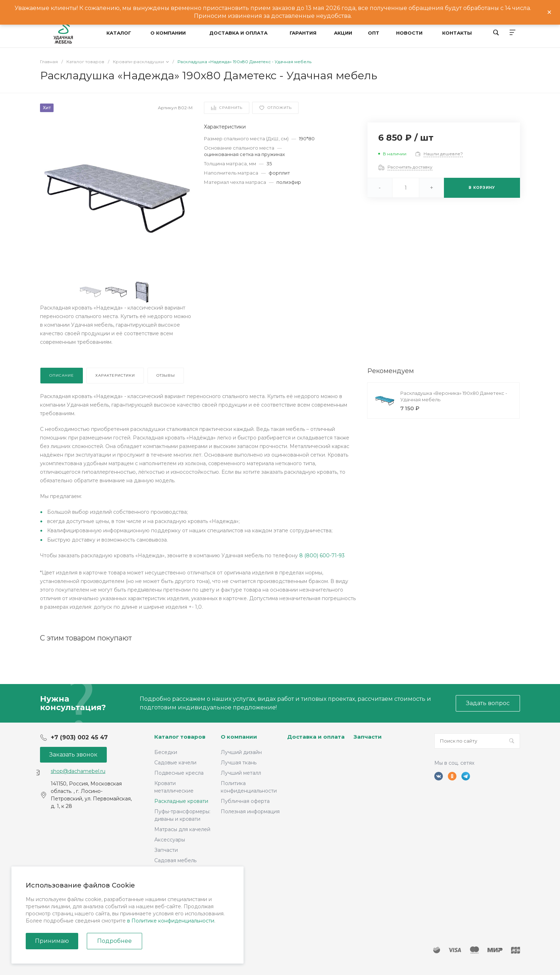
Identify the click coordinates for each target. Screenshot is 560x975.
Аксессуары (169, 839)
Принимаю (52, 941)
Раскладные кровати (181, 801)
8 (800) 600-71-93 (322, 555)
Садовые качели (175, 762)
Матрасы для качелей (182, 829)
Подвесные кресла (179, 773)
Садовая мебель (175, 860)
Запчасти (166, 850)
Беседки (165, 752)
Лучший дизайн (241, 752)
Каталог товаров (179, 736)
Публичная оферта (245, 801)
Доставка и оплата (316, 736)
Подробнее (114, 941)
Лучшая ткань (238, 762)
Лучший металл (241, 773)
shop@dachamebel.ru (78, 771)
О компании (239, 736)
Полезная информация (250, 811)
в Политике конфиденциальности (170, 921)
